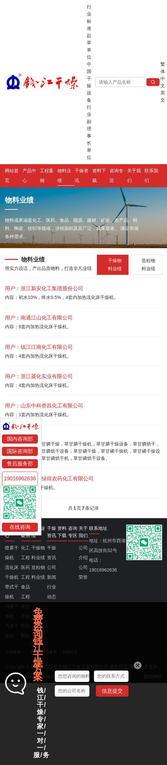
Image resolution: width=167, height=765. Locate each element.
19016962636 (20, 478)
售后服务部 (20, 463)
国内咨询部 (20, 439)
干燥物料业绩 (115, 264)
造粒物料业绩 (148, 264)
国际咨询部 (20, 451)
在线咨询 (19, 527)
